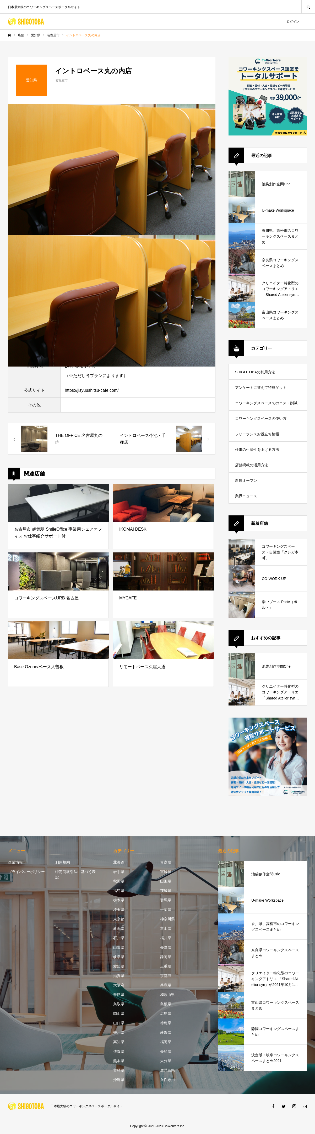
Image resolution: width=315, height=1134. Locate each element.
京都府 (165, 976)
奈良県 (118, 994)
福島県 (118, 891)
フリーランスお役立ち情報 (257, 434)
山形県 (165, 881)
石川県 (118, 938)
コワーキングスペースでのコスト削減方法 (266, 406)
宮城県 (165, 872)
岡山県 (118, 1013)
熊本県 (118, 1061)
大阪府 (118, 985)
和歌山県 (167, 994)
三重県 (165, 966)
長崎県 (165, 1051)
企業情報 (15, 862)
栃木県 (118, 900)
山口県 (118, 1023)
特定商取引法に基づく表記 (75, 874)
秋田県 (118, 881)
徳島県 (165, 1023)
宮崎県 (118, 1070)
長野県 (165, 947)
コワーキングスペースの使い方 (260, 418)
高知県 (118, 1042)
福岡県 (165, 1042)
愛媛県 (165, 1032)
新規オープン (246, 480)
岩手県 (118, 872)
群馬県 (165, 900)
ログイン (293, 21)
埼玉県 (118, 909)
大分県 (165, 1061)
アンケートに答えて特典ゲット (260, 387)
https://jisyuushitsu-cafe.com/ (91, 390)
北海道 (118, 862)
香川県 (118, 1032)
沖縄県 (118, 1080)
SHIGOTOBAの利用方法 (255, 372)
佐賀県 (118, 1051)
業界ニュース (246, 496)
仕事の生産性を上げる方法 (257, 449)
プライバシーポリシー (26, 872)
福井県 (165, 938)
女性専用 (167, 1080)
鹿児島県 (167, 1070)
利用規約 (62, 862)
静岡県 (165, 957)
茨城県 (165, 891)
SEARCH (308, 6)
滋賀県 (118, 976)
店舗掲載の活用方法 (251, 465)
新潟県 (118, 928)
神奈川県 (167, 919)
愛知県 (118, 966)
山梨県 (118, 947)
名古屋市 (61, 80)
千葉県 (165, 909)
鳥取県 (118, 1004)
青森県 (165, 862)
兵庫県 (165, 985)
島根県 (165, 1004)
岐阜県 (118, 957)
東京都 (118, 919)
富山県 (165, 928)
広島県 (165, 1013)
